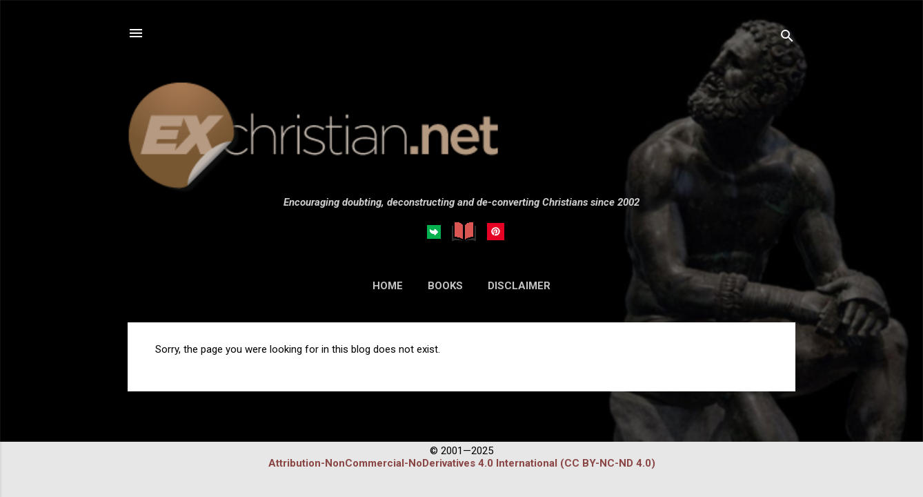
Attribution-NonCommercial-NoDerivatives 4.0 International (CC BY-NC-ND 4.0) (461, 463)
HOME (388, 286)
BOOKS (445, 286)
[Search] (787, 38)
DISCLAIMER (519, 286)
